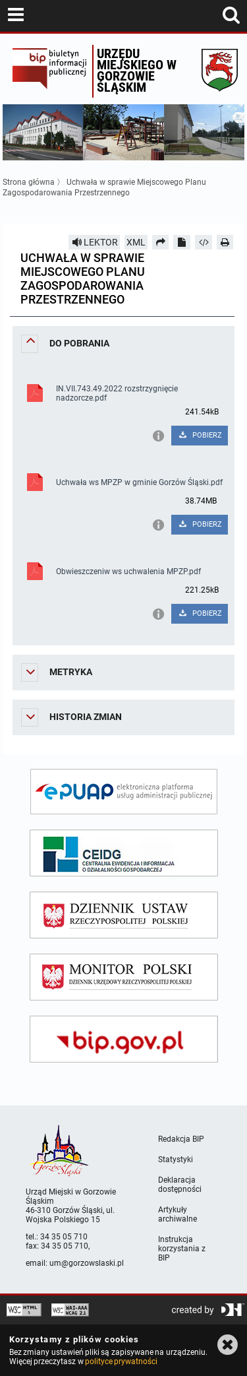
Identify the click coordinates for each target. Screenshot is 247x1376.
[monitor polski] (124, 977)
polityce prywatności (121, 1361)
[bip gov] (124, 1039)
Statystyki (175, 1159)
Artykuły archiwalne (177, 1214)
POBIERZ (200, 435)
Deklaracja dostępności (180, 1184)
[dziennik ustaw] (124, 915)
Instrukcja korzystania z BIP (182, 1248)
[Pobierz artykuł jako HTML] (203, 242)
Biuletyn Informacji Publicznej (49, 71)
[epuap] (123, 791)
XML (136, 242)
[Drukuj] (225, 242)
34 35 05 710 (64, 1236)
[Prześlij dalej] (160, 242)
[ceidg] (124, 853)
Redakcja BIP (181, 1139)
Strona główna (29, 182)
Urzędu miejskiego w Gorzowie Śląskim (137, 70)
